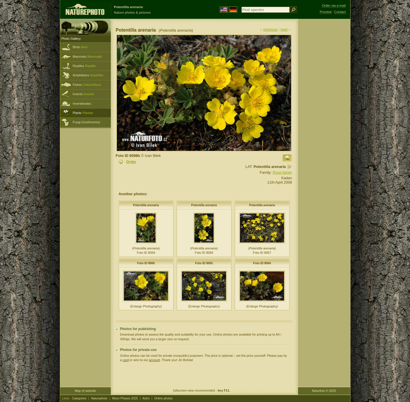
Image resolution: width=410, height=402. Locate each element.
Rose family (282, 172)
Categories (79, 398)
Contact (340, 12)
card (126, 360)
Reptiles (84, 66)
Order (131, 162)
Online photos (163, 398)
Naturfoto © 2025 (324, 390)
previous (270, 29)
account (154, 360)
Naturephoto (99, 398)
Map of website (85, 390)
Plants (83, 113)
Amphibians (88, 75)
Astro (145, 398)
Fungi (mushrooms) (86, 122)
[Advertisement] (324, 112)
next (284, 29)
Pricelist (325, 12)
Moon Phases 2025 (125, 398)
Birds (80, 47)
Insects (83, 94)
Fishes (87, 84)
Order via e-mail (334, 5)
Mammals (87, 56)
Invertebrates (82, 103)
